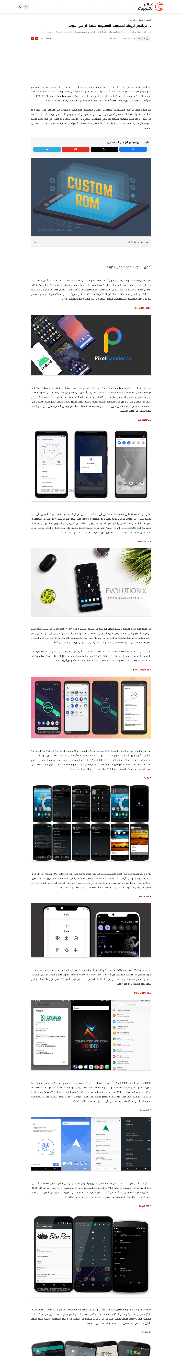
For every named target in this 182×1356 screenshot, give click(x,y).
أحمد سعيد (141, 38)
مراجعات (47, 6)
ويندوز (117, 6)
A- (32, 38)
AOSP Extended (141, 670)
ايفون (55, 6)
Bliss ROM (144, 1206)
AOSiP (145, 1332)
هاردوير (37, 6)
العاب (71, 6)
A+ (37, 38)
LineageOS (144, 420)
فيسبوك (98, 6)
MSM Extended (141, 993)
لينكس (79, 6)
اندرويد (63, 6)
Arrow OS (144, 1110)
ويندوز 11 (108, 6)
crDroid (145, 778)
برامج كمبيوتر (128, 6)
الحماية (88, 6)
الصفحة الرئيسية (145, 20)
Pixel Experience (141, 308)
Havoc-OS (144, 896)
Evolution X (143, 541)
